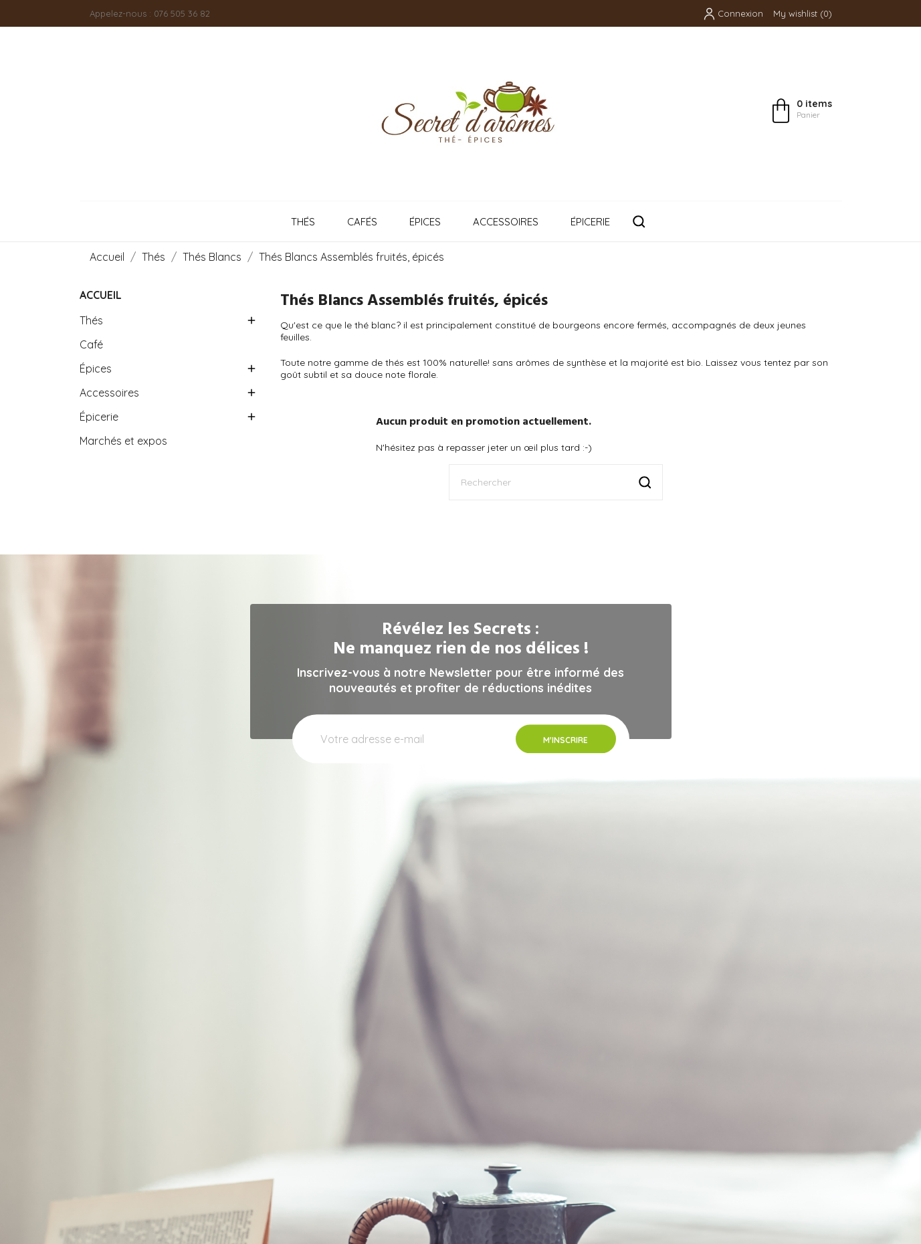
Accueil (101, 295)
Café (91, 344)
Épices (425, 221)
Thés (303, 221)
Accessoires (505, 221)
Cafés (362, 221)
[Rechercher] (556, 482)
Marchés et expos (123, 440)
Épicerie (590, 221)
